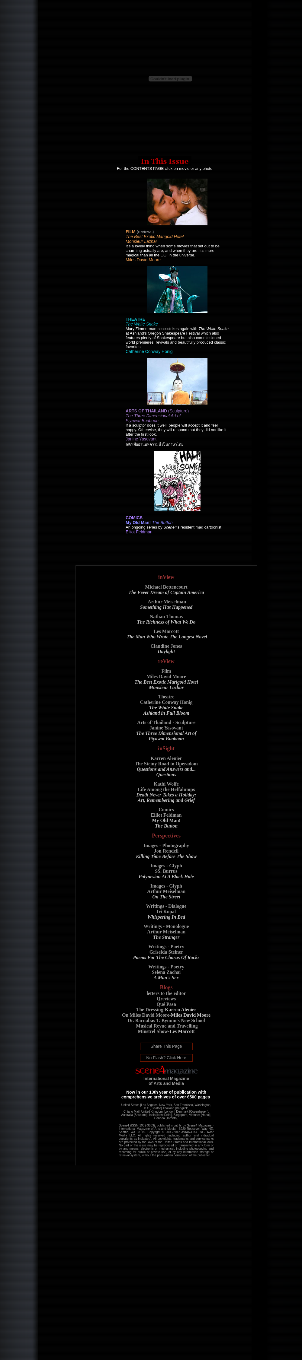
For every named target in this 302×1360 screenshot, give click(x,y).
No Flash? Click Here (166, 1057)
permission (181, 1155)
